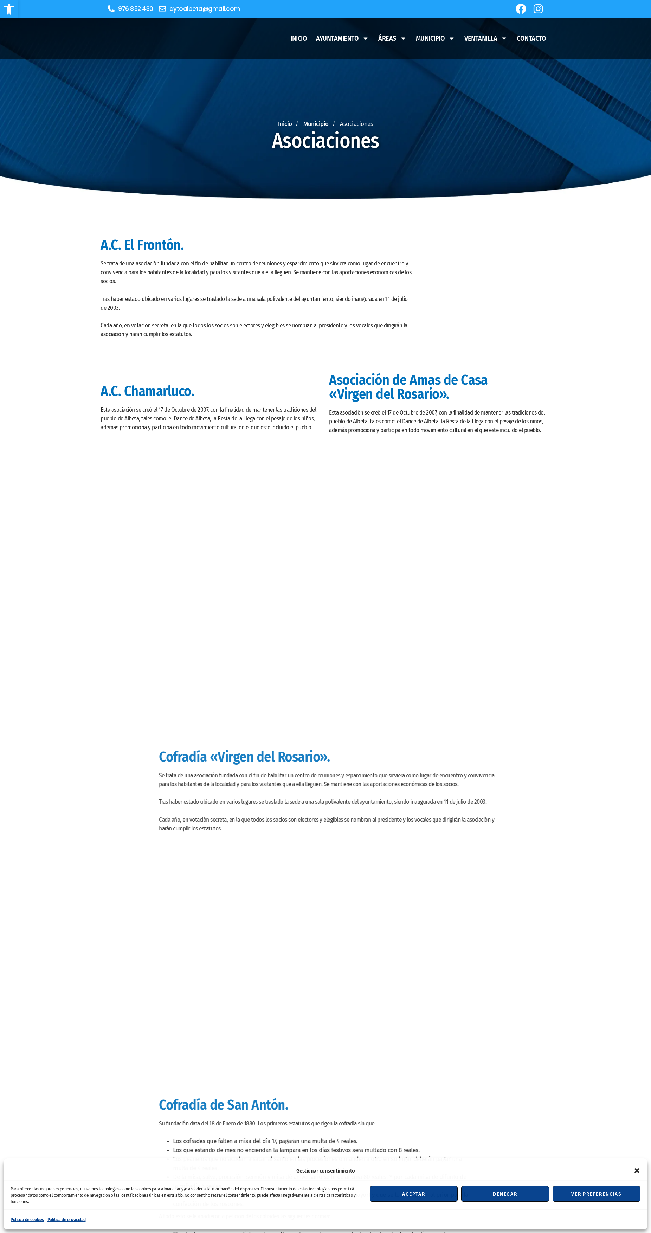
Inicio (298, 38)
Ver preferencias (596, 1194)
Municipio (436, 38)
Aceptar (413, 1194)
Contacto (531, 38)
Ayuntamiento (342, 38)
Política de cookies (27, 1219)
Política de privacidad (66, 1219)
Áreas (392, 38)
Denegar (505, 1194)
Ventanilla (486, 38)
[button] (9, 9)
